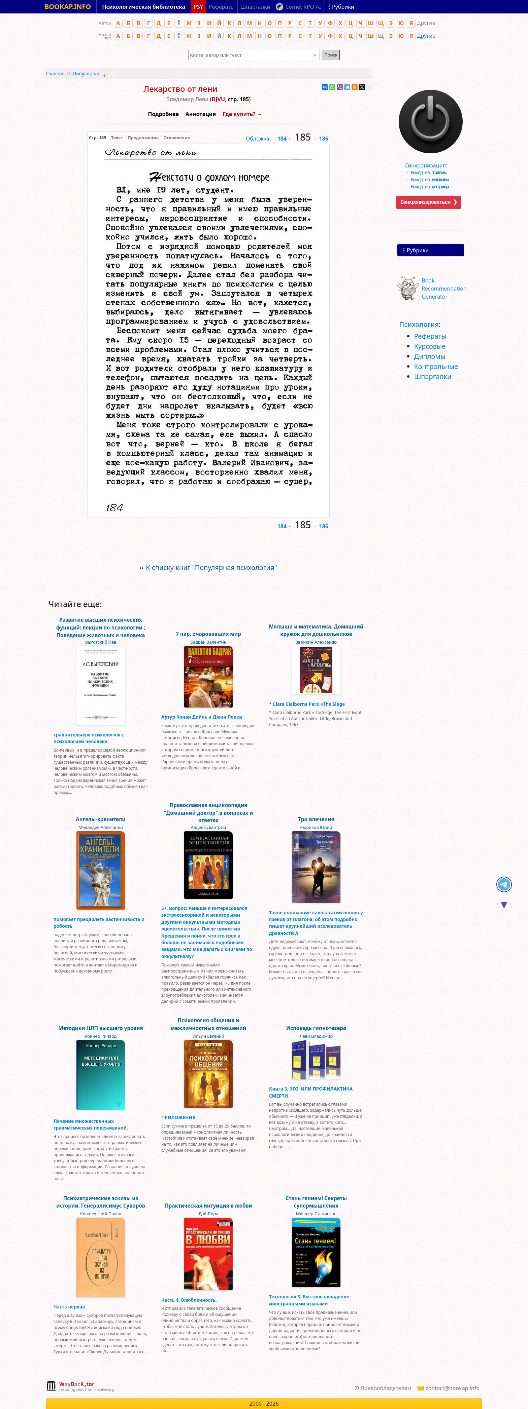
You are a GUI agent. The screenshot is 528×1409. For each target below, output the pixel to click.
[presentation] (97, 137)
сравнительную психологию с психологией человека (89, 738)
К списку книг (211, 567)
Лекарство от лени (180, 88)
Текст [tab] (117, 138)
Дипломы (430, 356)
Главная (55, 73)
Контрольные (436, 366)
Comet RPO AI (303, 6)
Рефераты (430, 336)
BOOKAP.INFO (67, 6)
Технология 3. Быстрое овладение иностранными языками (309, 1299)
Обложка (257, 138)
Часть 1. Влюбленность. (189, 1300)
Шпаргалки (433, 376)
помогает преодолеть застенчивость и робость (99, 922)
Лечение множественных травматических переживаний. (91, 1124)
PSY (198, 6)
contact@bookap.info (453, 1388)
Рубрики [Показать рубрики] (343, 6)
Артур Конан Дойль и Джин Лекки (201, 717)
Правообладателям (385, 1388)
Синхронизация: (429, 163)
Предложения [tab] (143, 138)
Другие (426, 35)
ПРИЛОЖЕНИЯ (178, 1117)
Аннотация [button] (201, 114)
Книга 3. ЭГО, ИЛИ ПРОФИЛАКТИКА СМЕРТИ (311, 1092)
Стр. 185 (97, 138)
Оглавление (176, 138)
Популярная (87, 73)
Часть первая (69, 1306)
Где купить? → (242, 114)
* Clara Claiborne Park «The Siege (307, 704)
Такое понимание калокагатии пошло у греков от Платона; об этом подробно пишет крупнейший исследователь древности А (316, 922)
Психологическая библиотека (143, 6)
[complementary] (80, 1386)
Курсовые (430, 346)
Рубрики (418, 250)
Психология (419, 324)
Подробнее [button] (163, 114)
